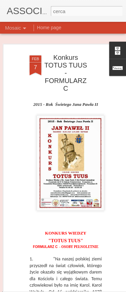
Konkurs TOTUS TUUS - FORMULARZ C (65, 55)
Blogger (93, 284)
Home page (49, 27)
